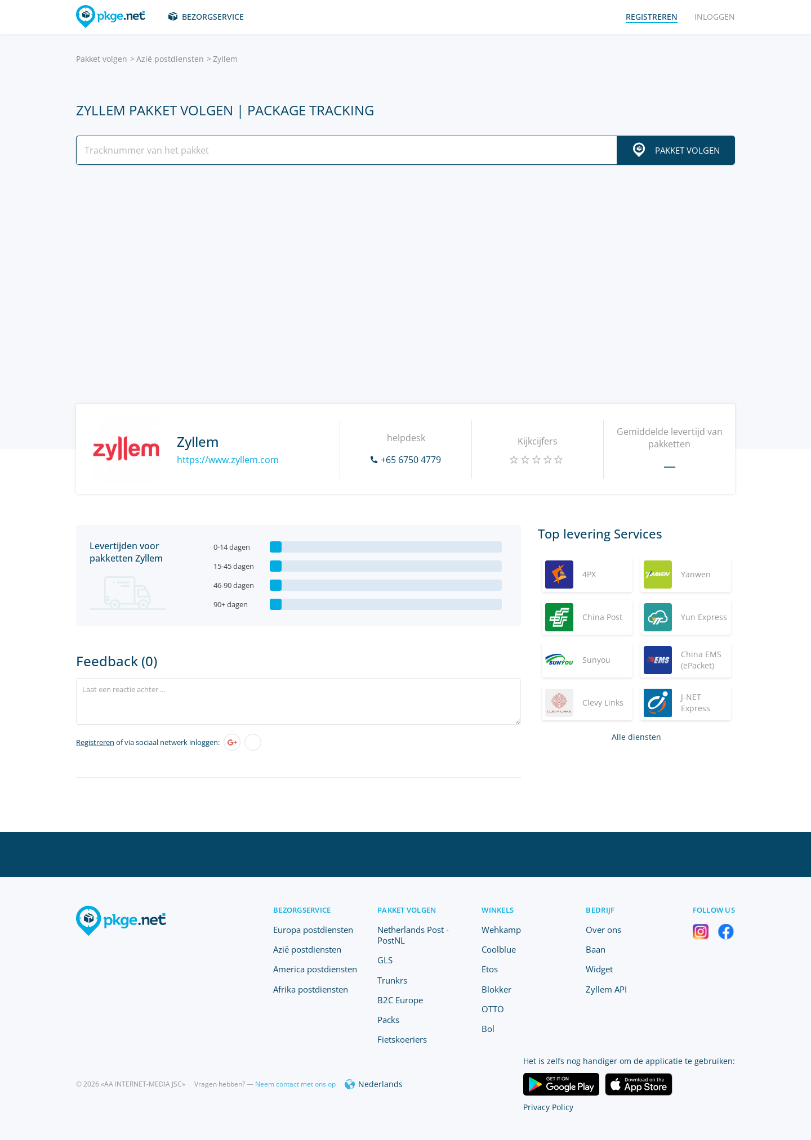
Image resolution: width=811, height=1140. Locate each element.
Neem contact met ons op (295, 1084)
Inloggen (714, 16)
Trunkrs (392, 980)
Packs (388, 1019)
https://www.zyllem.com (228, 459)
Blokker (496, 989)
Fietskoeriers (402, 1039)
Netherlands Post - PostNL (413, 935)
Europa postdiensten (313, 929)
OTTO (493, 1009)
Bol (488, 1028)
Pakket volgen (101, 58)
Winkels (498, 910)
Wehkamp (501, 929)
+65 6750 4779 (411, 460)
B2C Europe (400, 1000)
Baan (595, 949)
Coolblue (499, 949)
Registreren (95, 742)
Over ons (603, 929)
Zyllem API (606, 989)
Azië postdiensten (170, 58)
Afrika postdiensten (310, 989)
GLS (385, 960)
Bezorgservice (213, 16)
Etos (490, 969)
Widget (599, 969)
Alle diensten (636, 737)
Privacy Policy (548, 1107)
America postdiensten (315, 969)
